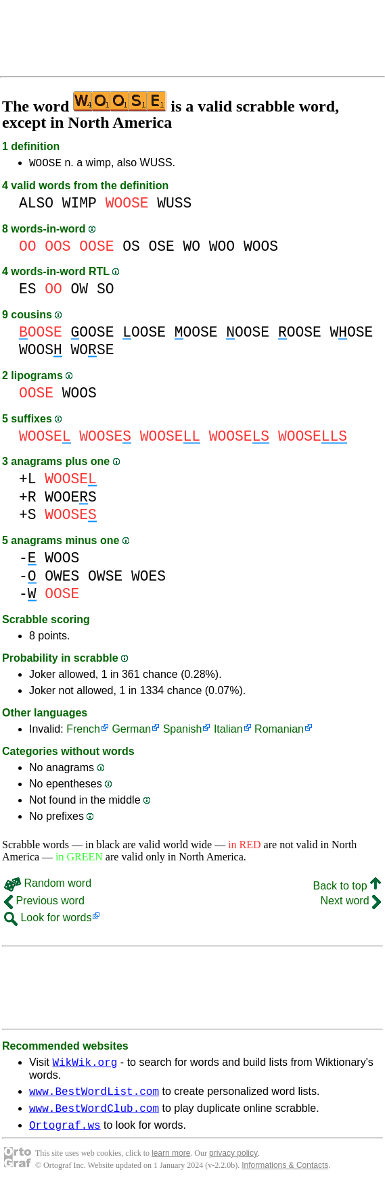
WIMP (79, 205)
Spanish (182, 731)
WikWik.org (84, 1065)
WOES (148, 578)
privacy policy (233, 1163)
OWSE (105, 578)
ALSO (36, 205)
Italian (228, 731)
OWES (62, 578)
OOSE (92, 334)
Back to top (347, 888)
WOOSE (45, 164)
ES (28, 291)
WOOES (71, 499)
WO (192, 248)
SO (105, 291)
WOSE (351, 334)
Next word (351, 902)
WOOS (261, 248)
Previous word (44, 902)
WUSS (174, 205)
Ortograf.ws (65, 1134)
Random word (47, 885)
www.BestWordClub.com (94, 1115)
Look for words (47, 919)
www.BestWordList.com (94, 1097)
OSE (161, 248)
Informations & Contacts (285, 1175)
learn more (171, 1163)
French (83, 731)
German (131, 731)
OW (80, 291)
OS (131, 248)
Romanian (279, 731)
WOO (222, 248)
